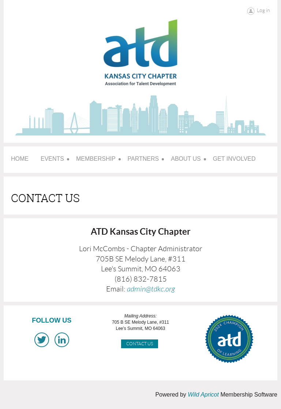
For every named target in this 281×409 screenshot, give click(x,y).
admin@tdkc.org (151, 289)
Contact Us (139, 343)
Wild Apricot (203, 394)
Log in (263, 10)
